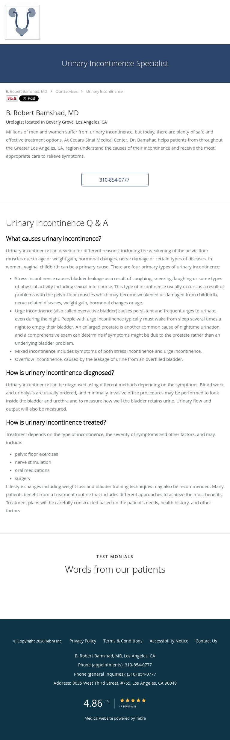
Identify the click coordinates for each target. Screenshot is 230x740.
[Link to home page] (27, 22)
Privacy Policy (82, 641)
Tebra (141, 718)
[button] (115, 179)
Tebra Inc (53, 641)
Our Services (67, 91)
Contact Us (206, 641)
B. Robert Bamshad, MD (26, 91)
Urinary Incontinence (104, 91)
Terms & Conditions (123, 641)
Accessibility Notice (169, 641)
